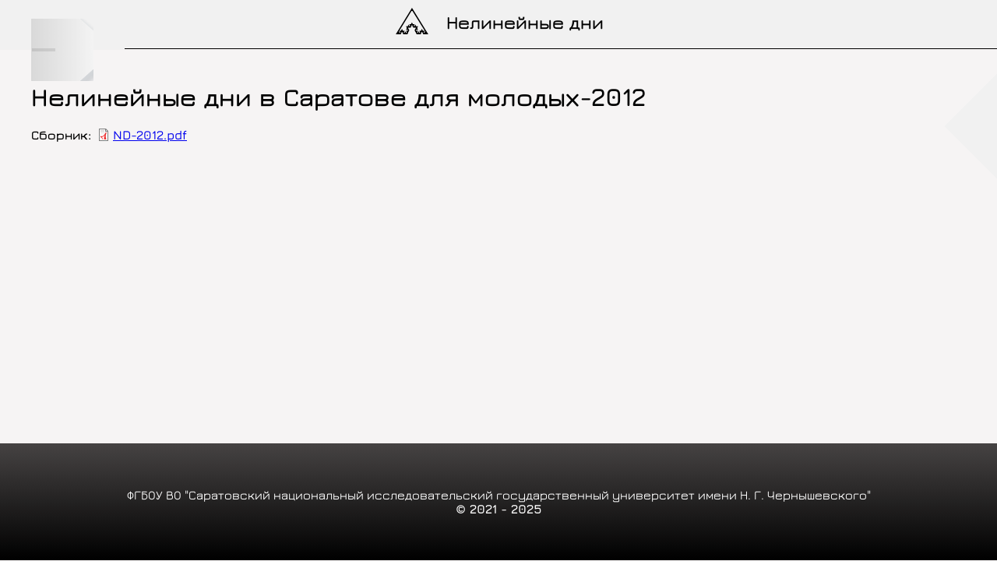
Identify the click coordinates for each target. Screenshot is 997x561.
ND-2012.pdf (150, 135)
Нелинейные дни (525, 22)
